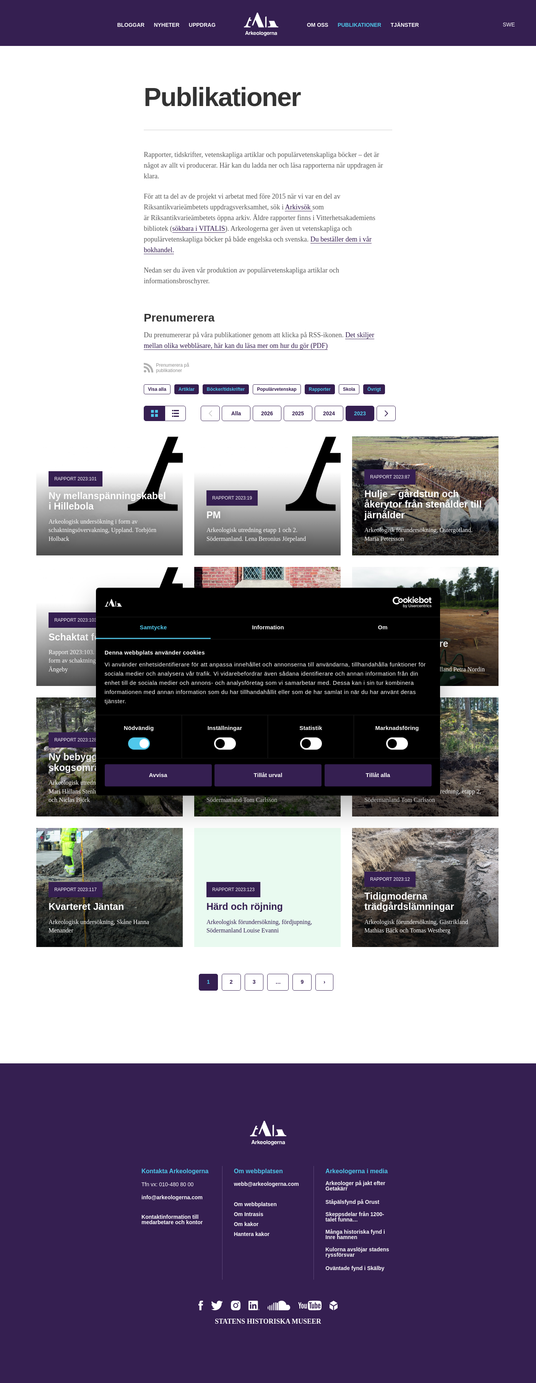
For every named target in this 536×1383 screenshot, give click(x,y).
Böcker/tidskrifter (226, 389)
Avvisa (158, 775)
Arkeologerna (261, 25)
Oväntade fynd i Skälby (354, 1268)
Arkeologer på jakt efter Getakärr (355, 1186)
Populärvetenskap (276, 389)
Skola (349, 389)
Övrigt (374, 389)
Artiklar (187, 389)
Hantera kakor (252, 1234)
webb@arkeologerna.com (266, 1184)
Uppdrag (202, 25)
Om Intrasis (248, 1214)
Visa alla (157, 389)
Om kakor (246, 1224)
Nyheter (166, 25)
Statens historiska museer (268, 1321)
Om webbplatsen (255, 1204)
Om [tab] (382, 627)
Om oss (317, 25)
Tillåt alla (378, 775)
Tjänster (405, 25)
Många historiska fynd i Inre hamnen (355, 1234)
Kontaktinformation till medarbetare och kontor (172, 1219)
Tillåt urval (268, 775)
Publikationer (359, 25)
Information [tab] (268, 627)
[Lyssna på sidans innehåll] (491, 25)
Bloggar (131, 25)
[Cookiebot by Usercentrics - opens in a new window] (398, 602)
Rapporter (320, 389)
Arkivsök (298, 207)
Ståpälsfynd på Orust (352, 1202)
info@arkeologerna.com (172, 1197)
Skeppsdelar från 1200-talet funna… (354, 1217)
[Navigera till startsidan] (268, 1143)
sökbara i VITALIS (198, 228)
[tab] (267, 413)
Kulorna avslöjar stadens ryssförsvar (357, 1252)
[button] (476, 24)
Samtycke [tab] (153, 627)
